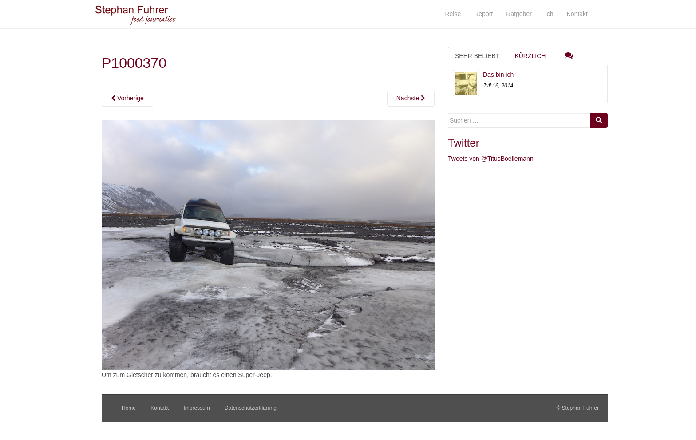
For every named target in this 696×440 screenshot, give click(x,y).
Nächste (410, 98)
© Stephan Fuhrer (578, 408)
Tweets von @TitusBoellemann (491, 158)
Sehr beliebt (477, 55)
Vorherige (127, 98)
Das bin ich (498, 74)
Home (129, 408)
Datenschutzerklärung (251, 408)
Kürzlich (530, 55)
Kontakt (159, 408)
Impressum (196, 408)
